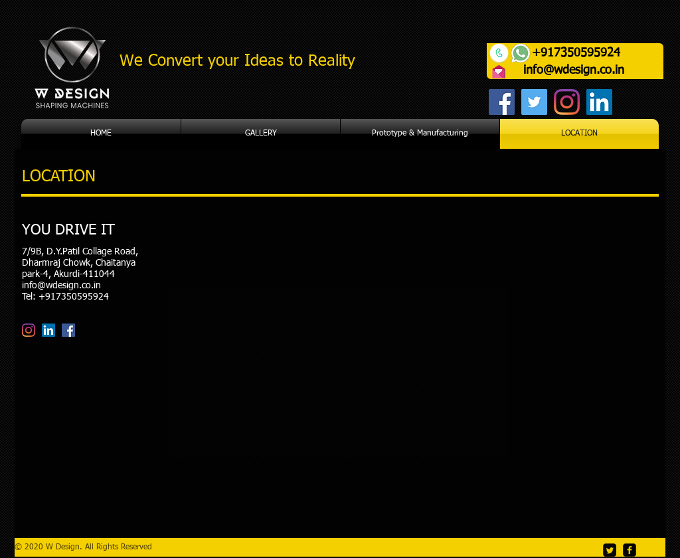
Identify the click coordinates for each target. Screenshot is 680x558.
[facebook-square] (629, 550)
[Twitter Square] (609, 550)
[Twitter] (534, 102)
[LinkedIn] (599, 102)
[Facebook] (502, 102)
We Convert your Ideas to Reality (237, 61)
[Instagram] (567, 102)
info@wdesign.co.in (573, 70)
